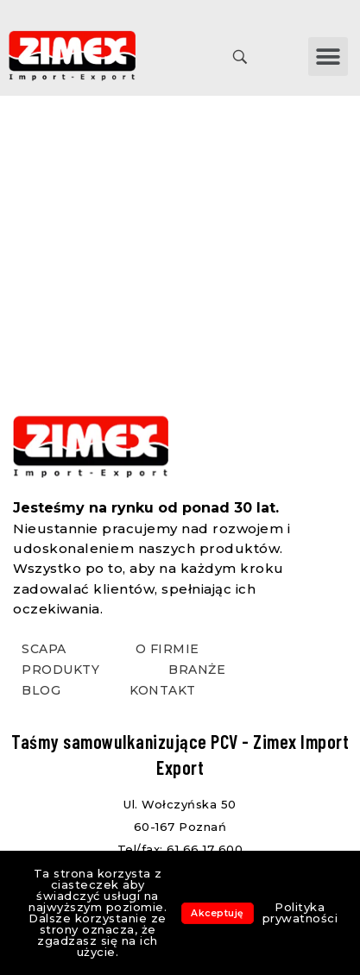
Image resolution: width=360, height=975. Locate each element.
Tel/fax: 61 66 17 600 (180, 849)
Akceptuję (217, 913)
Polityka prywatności (300, 912)
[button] (328, 56)
